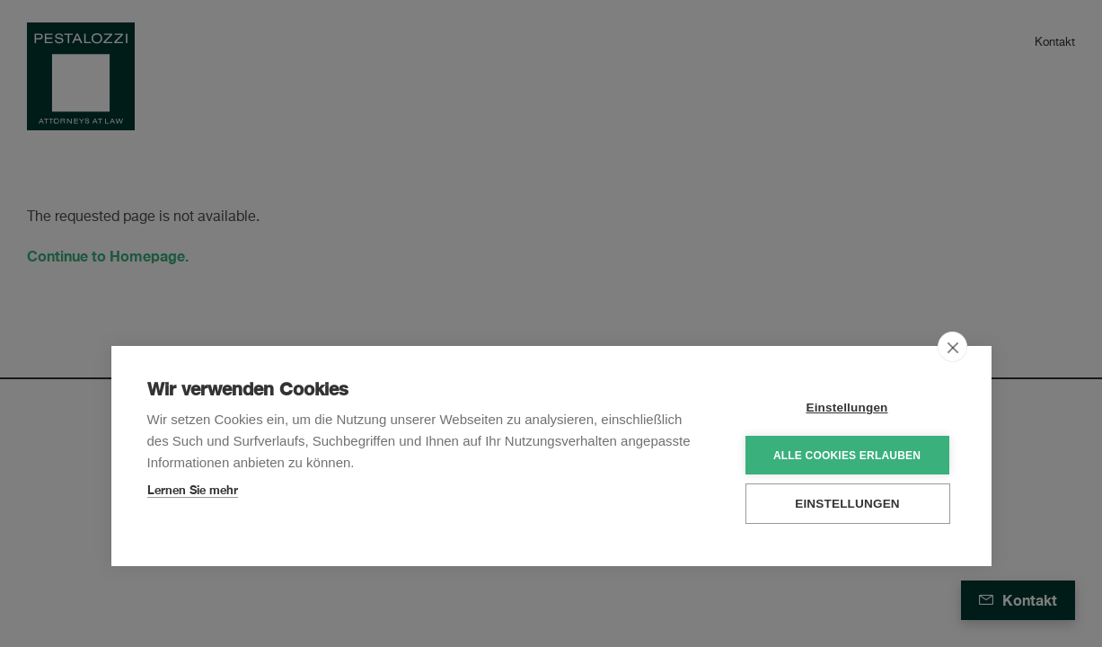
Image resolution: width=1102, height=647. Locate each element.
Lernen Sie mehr (192, 490)
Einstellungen (846, 407)
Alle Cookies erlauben (847, 455)
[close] (952, 347)
